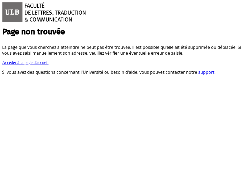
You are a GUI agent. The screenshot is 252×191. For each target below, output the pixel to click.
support (206, 72)
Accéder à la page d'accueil (25, 62)
